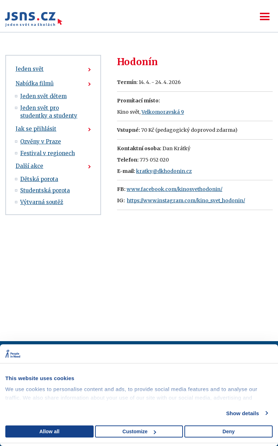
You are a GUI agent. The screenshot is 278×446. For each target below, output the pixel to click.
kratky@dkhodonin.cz (164, 171)
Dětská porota (39, 179)
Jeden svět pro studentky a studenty (48, 112)
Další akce (29, 166)
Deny (229, 431)
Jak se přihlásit (36, 128)
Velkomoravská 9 (162, 112)
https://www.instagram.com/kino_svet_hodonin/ (186, 200)
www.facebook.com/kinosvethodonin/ (174, 189)
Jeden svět (30, 69)
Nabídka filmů (35, 83)
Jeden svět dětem (43, 96)
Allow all (49, 431)
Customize (139, 431)
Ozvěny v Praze (40, 141)
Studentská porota (45, 190)
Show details (242, 413)
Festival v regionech (47, 153)
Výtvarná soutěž (41, 202)
